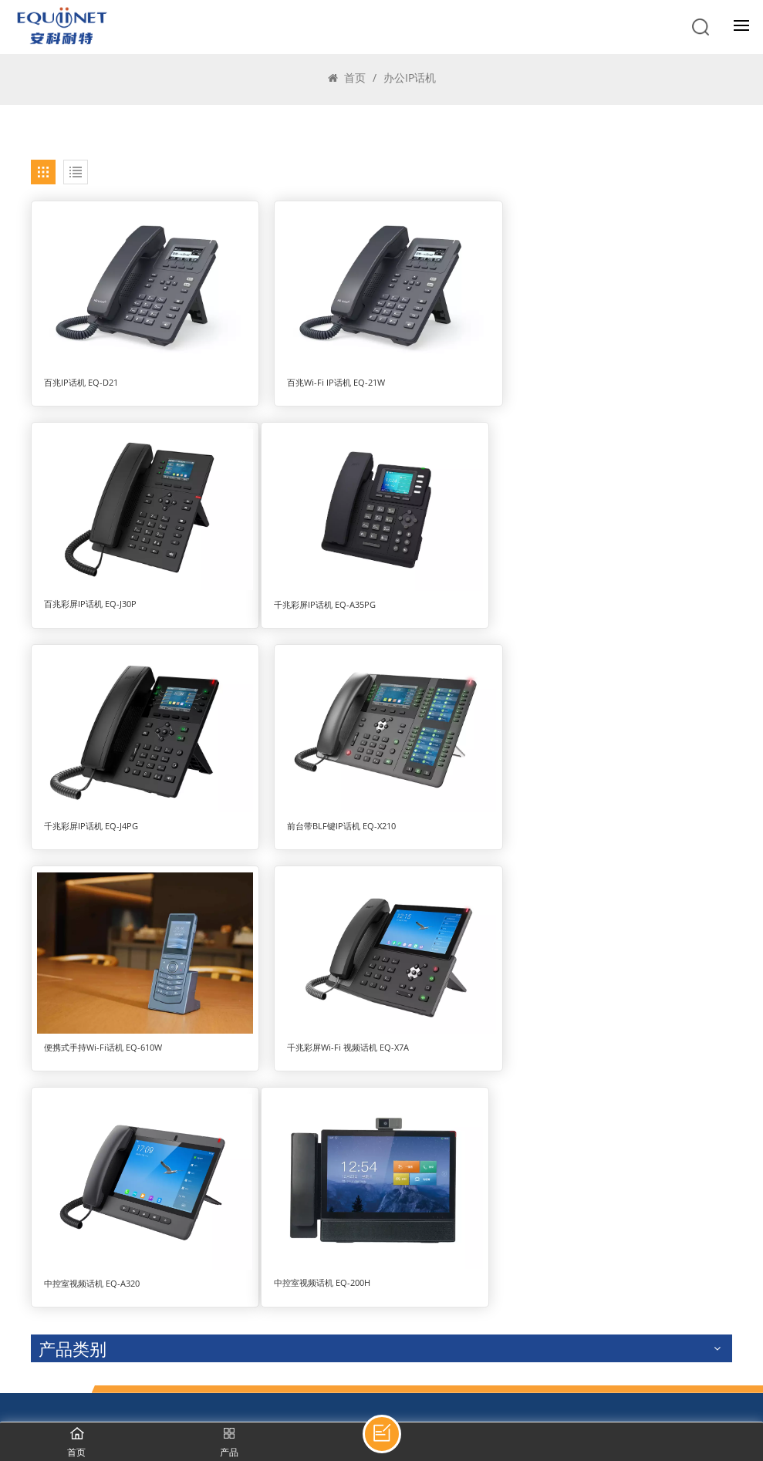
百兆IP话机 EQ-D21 (81, 379)
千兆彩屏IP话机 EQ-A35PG (95, 597)
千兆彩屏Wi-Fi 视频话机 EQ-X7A (343, 816)
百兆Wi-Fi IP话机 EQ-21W (331, 379)
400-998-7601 (91, 1270)
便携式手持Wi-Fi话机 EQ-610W (103, 816)
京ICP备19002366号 (268, 1406)
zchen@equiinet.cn (107, 1344)
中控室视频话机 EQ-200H (92, 1062)
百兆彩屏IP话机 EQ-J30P (567, 379)
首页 (347, 77)
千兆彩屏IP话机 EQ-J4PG (329, 597)
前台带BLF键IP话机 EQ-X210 (575, 597)
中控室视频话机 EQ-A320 (568, 830)
